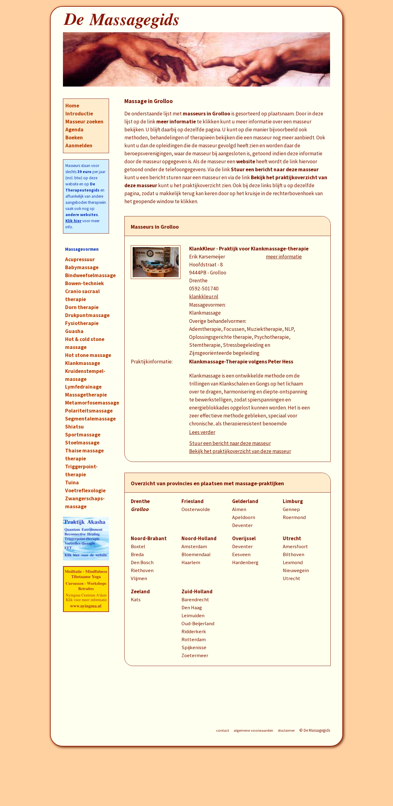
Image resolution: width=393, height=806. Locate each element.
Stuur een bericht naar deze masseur (230, 443)
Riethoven (142, 570)
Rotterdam (193, 639)
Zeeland (140, 591)
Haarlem (190, 562)
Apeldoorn (243, 517)
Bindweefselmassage (90, 275)
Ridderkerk (193, 631)
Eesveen (241, 554)
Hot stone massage (88, 355)
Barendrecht (195, 599)
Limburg (293, 501)
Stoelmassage (82, 442)
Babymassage (82, 267)
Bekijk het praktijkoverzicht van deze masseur (240, 451)
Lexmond (293, 562)
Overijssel (244, 538)
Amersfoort (295, 546)
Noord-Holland (198, 538)
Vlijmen (139, 578)
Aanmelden (78, 145)
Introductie (79, 113)
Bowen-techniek (84, 283)
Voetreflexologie (85, 490)
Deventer (242, 525)
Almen (239, 509)
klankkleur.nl (203, 296)
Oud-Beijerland (197, 623)
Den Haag (191, 607)
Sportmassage (82, 434)
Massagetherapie (86, 394)
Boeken (74, 137)
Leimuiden (192, 615)
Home (72, 105)
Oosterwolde (195, 509)
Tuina (72, 482)
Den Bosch (142, 562)
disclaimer (286, 730)
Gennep (291, 509)
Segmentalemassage (90, 418)
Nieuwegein (296, 570)
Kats (136, 599)
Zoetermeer (194, 655)
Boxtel (138, 546)
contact (222, 730)
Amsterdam (194, 546)
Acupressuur (80, 259)
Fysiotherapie (82, 323)
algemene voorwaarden (253, 730)
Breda (137, 554)
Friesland (192, 501)
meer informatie (284, 256)
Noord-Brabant (149, 538)
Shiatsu (74, 426)
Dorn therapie (82, 307)
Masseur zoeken (84, 121)
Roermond (294, 517)
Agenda (74, 129)
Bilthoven (293, 554)
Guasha (74, 331)
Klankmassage (82, 363)
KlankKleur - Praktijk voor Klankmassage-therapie (249, 248)
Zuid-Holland (196, 591)
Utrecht (292, 538)
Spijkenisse (193, 647)
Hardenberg (245, 562)
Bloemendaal (196, 554)
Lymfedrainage (83, 386)
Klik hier (73, 220)
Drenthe (140, 501)
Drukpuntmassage (87, 315)
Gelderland (245, 501)
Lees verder (202, 432)
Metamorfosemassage (92, 402)
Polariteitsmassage (89, 410)
